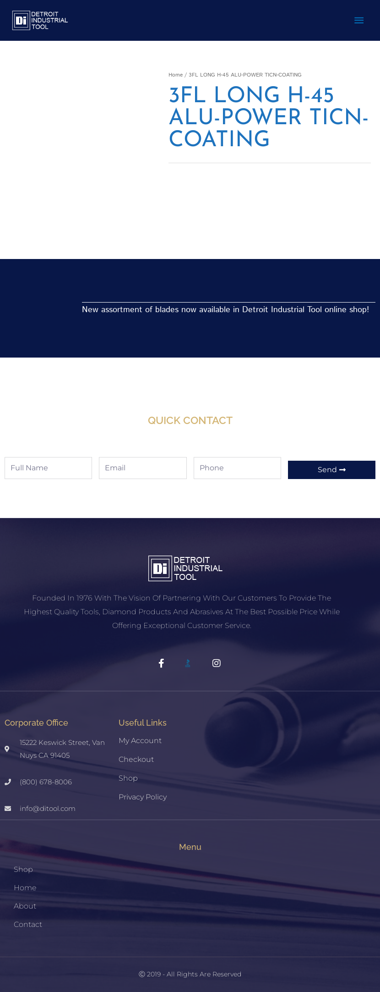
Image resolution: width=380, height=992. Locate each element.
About (25, 900)
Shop (128, 772)
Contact (28, 918)
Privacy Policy (143, 791)
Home (175, 69)
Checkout (136, 754)
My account (140, 735)
